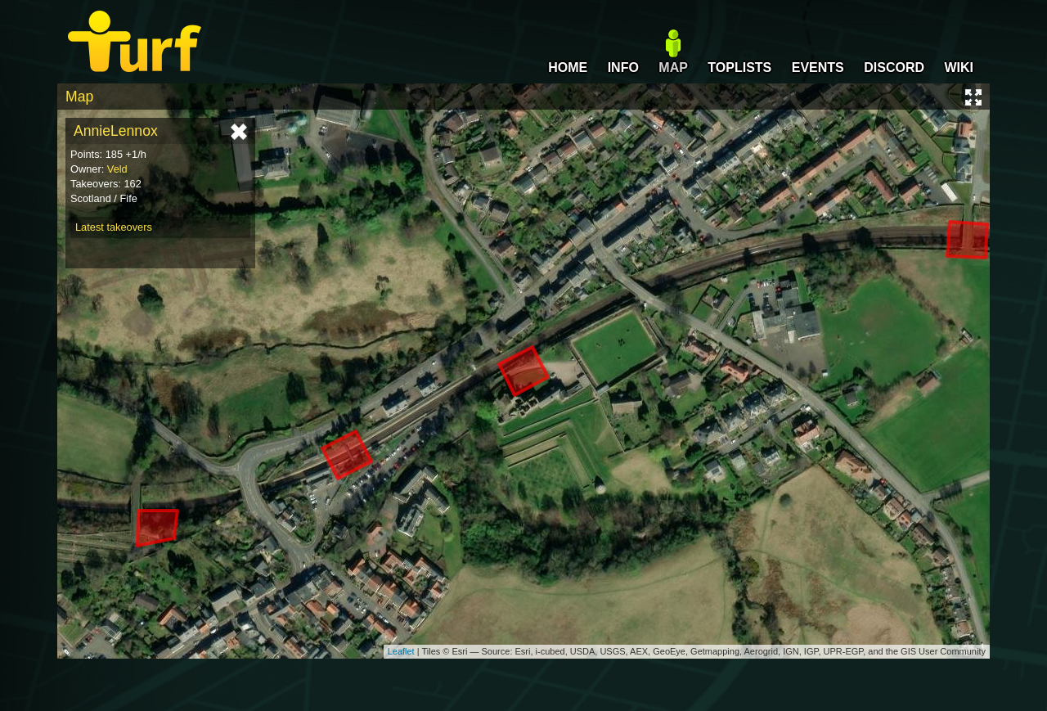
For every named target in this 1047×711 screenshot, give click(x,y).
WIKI (958, 67)
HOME (567, 67)
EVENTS (818, 67)
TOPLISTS (739, 67)
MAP (673, 67)
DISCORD (894, 67)
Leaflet (401, 651)
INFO (623, 67)
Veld (117, 169)
